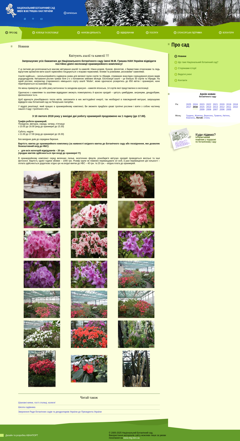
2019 (228, 104)
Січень (207, 118)
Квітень (226, 115)
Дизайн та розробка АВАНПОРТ (21, 435)
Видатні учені (185, 74)
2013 (215, 107)
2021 (215, 104)
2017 (188, 107)
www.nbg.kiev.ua (131, 438)
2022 (208, 104)
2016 (195, 107)
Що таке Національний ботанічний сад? (198, 62)
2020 (222, 104)
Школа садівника (26, 407)
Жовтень (199, 115)
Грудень (190, 115)
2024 (195, 104)
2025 (188, 104)
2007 (215, 109)
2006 (222, 109)
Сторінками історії (187, 68)
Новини (182, 56)
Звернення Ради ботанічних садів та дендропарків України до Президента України (60, 412)
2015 (202, 107)
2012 (222, 107)
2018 (235, 104)
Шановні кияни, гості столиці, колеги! (36, 402)
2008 (208, 109)
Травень (218, 115)
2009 (202, 109)
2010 (235, 107)
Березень (190, 118)
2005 (228, 109)
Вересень (208, 115)
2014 (208, 107)
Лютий (199, 118)
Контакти (182, 80)
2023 (202, 104)
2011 (228, 107)
